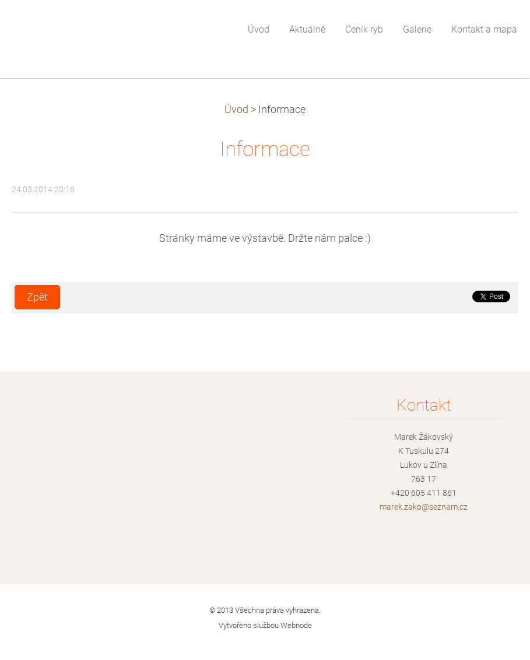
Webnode (296, 625)
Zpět (37, 297)
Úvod (236, 109)
